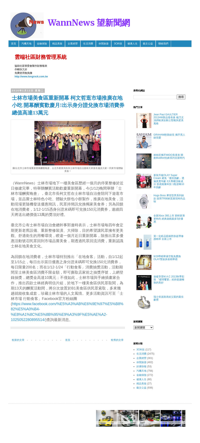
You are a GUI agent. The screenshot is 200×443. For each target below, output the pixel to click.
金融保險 (42, 43)
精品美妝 (57, 43)
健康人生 (133, 43)
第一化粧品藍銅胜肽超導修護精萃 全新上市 (169, 237)
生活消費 (88, 43)
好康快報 (141, 366)
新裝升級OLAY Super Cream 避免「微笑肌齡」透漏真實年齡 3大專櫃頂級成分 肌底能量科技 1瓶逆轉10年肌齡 (169, 181)
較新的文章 (18, 340)
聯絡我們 (163, 43)
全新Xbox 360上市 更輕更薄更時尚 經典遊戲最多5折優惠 (169, 218)
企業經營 (73, 43)
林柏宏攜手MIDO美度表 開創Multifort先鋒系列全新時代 (169, 156)
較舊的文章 (117, 340)
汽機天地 (26, 43)
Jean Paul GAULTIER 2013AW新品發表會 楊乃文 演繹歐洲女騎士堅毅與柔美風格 (169, 119)
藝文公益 (148, 43)
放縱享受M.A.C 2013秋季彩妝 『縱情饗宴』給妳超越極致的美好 (169, 279)
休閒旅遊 (104, 43)
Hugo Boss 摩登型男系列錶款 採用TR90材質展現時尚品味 (169, 198)
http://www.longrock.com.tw (31, 76)
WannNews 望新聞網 (89, 23)
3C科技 (118, 43)
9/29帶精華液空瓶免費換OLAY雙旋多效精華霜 (167, 258)
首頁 (13, 43)
